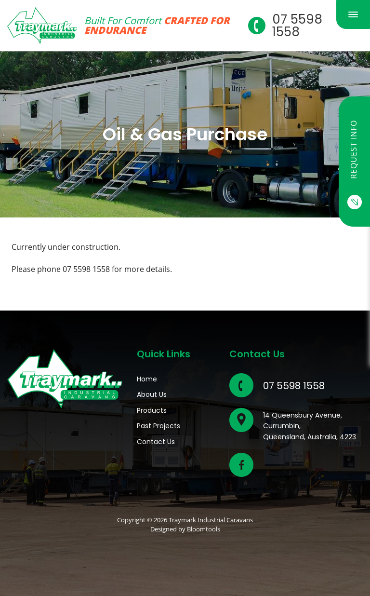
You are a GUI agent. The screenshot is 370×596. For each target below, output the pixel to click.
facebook (241, 465)
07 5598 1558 (297, 26)
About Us (152, 394)
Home (147, 379)
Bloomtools (203, 529)
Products (152, 410)
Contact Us (156, 442)
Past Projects (158, 426)
